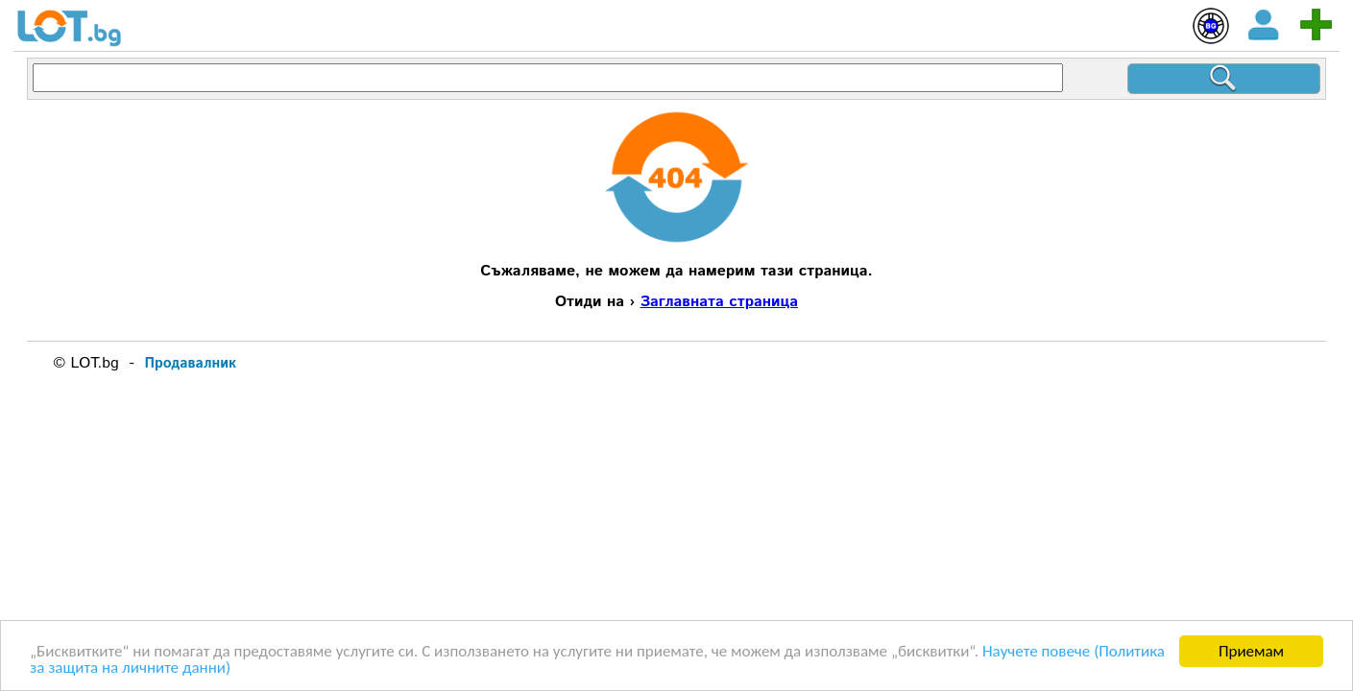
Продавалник (190, 363)
